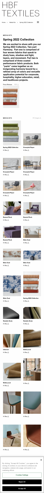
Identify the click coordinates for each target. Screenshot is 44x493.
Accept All (22, 488)
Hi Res (6, 150)
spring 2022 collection (26, 22)
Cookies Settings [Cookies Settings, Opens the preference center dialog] (22, 475)
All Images (37, 118)
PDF (16, 84)
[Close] (41, 460)
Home (3, 22)
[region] (22, 475)
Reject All (22, 482)
